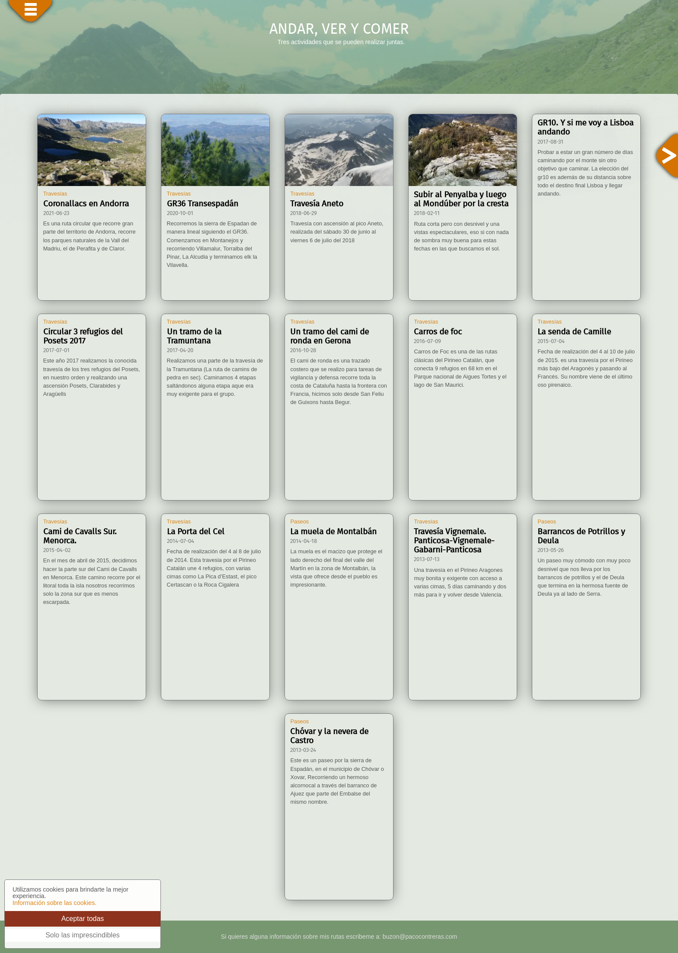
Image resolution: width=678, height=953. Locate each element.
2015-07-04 (551, 341)
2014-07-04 (180, 541)
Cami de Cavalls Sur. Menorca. (80, 536)
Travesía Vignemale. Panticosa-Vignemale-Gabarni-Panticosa (454, 541)
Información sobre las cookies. (54, 902)
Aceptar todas (82, 918)
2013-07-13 (426, 559)
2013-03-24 (303, 750)
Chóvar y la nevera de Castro (329, 736)
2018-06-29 (303, 213)
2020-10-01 (180, 213)
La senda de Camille (574, 332)
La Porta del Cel (195, 532)
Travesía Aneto (316, 204)
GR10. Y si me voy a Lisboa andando (585, 127)
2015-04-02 (56, 550)
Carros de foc (438, 332)
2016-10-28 (303, 350)
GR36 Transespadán (202, 204)
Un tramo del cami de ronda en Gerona (329, 336)
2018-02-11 (427, 213)
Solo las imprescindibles (82, 935)
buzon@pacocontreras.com (420, 936)
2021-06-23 (56, 213)
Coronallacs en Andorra (86, 204)
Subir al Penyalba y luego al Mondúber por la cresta (461, 199)
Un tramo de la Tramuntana (194, 336)
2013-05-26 (550, 550)
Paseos (299, 521)
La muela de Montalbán (333, 532)
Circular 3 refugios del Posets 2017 (83, 336)
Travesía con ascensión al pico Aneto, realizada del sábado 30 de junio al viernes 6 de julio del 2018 (336, 231)
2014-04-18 (303, 541)
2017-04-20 (180, 350)
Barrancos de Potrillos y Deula (581, 536)
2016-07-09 (427, 341)
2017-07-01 (56, 350)
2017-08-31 (550, 142)
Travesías (55, 193)
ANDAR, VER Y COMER (339, 29)
